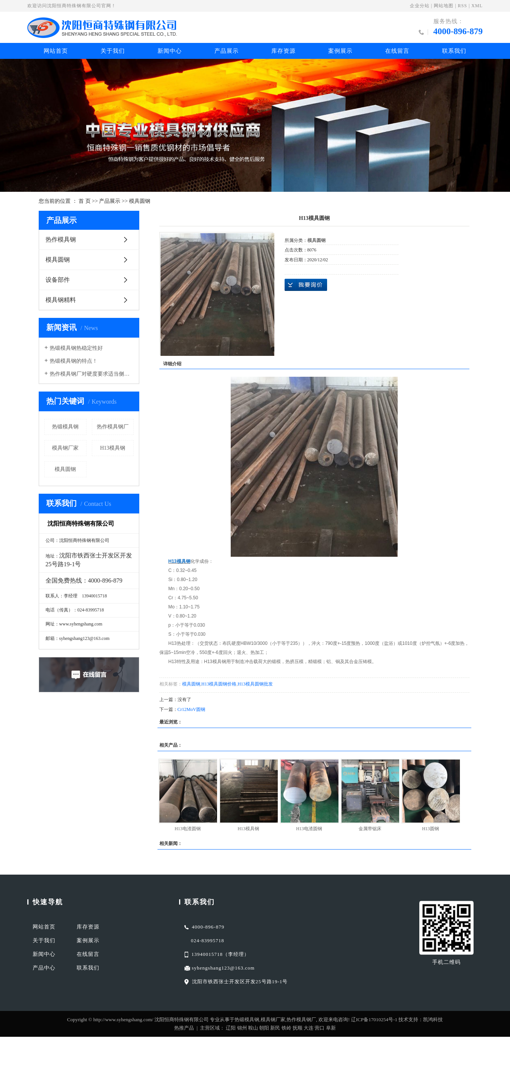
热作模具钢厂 (113, 427)
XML (477, 5)
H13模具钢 (112, 448)
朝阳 (264, 1028)
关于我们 (113, 51)
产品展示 (226, 51)
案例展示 (340, 51)
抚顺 (297, 1028)
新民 (275, 1028)
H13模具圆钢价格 (219, 684)
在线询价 (306, 285)
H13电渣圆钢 (188, 828)
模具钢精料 (61, 300)
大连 (308, 1028)
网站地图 (443, 5)
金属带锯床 (370, 828)
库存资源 (283, 51)
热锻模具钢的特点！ (74, 361)
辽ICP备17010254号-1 (374, 1019)
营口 (319, 1028)
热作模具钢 (61, 239)
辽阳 (231, 1028)
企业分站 (420, 5)
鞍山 (253, 1028)
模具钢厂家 (65, 448)
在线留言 (397, 51)
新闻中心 (169, 51)
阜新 (331, 1028)
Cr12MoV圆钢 (191, 709)
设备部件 (58, 279)
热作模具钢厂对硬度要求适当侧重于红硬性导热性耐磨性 (92, 374)
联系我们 (454, 51)
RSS (462, 5)
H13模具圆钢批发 (255, 684)
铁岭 (286, 1028)
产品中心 (44, 968)
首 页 (85, 201)
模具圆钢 (139, 201)
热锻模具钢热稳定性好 (76, 348)
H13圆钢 (430, 828)
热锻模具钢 (65, 427)
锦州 (242, 1028)
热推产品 (184, 1028)
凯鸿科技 (433, 1019)
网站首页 (56, 51)
